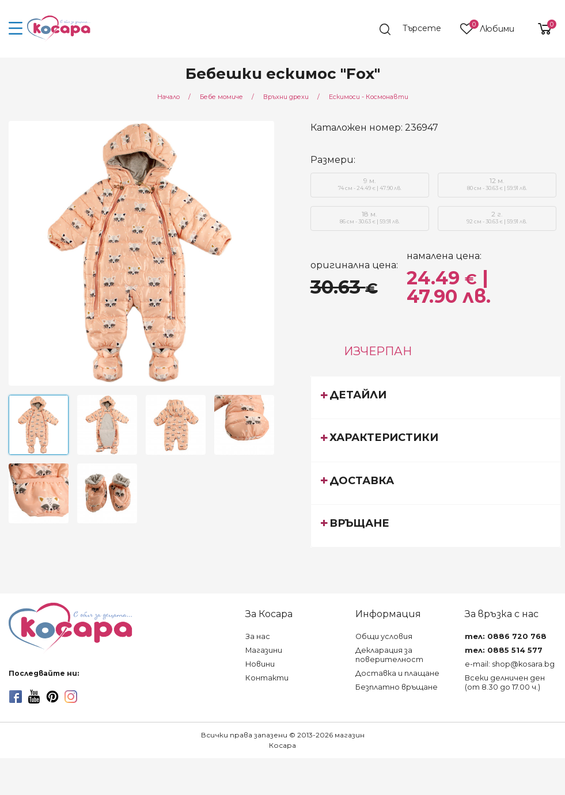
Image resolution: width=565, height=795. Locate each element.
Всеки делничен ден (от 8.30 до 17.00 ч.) (505, 682)
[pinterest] (52, 696)
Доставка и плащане (397, 673)
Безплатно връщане (396, 687)
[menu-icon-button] (16, 29)
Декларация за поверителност (389, 655)
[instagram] (71, 696)
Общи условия (383, 636)
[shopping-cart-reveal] (540, 28)
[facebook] (15, 696)
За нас (257, 636)
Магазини (263, 650)
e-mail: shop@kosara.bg (510, 664)
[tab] (435, 397)
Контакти (267, 678)
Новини (260, 664)
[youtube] (34, 696)
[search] (416, 29)
